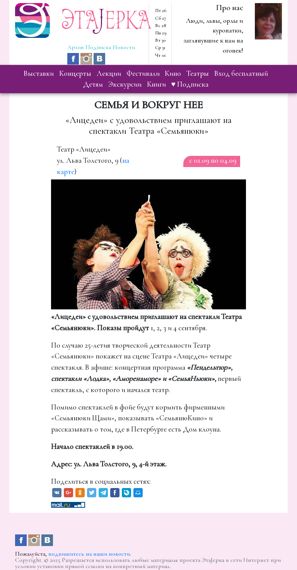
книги (156, 84)
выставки (39, 73)
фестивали (143, 73)
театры (197, 73)
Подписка (98, 47)
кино (173, 73)
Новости (124, 47)
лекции (109, 73)
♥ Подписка (189, 84)
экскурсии (125, 84)
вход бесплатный (241, 73)
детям (93, 84)
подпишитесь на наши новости (89, 554)
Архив (75, 47)
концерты (75, 73)
